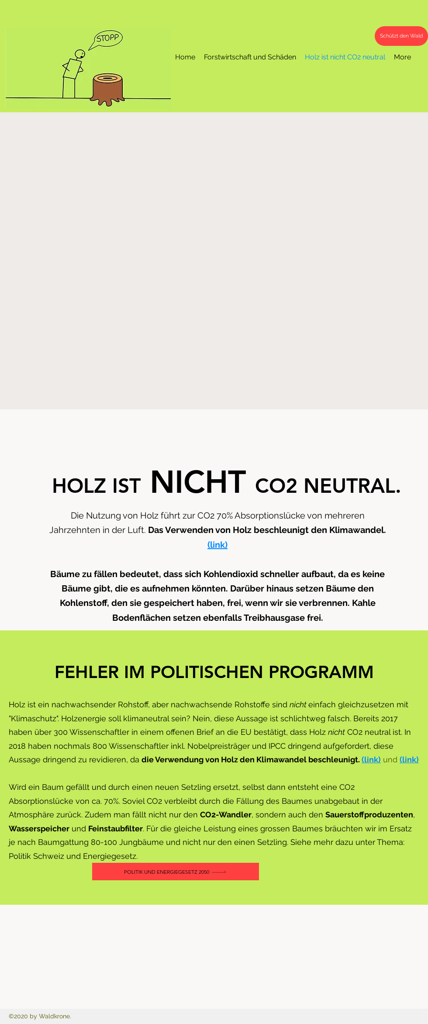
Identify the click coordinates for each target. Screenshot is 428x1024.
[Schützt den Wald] (401, 36)
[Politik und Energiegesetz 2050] (175, 871)
